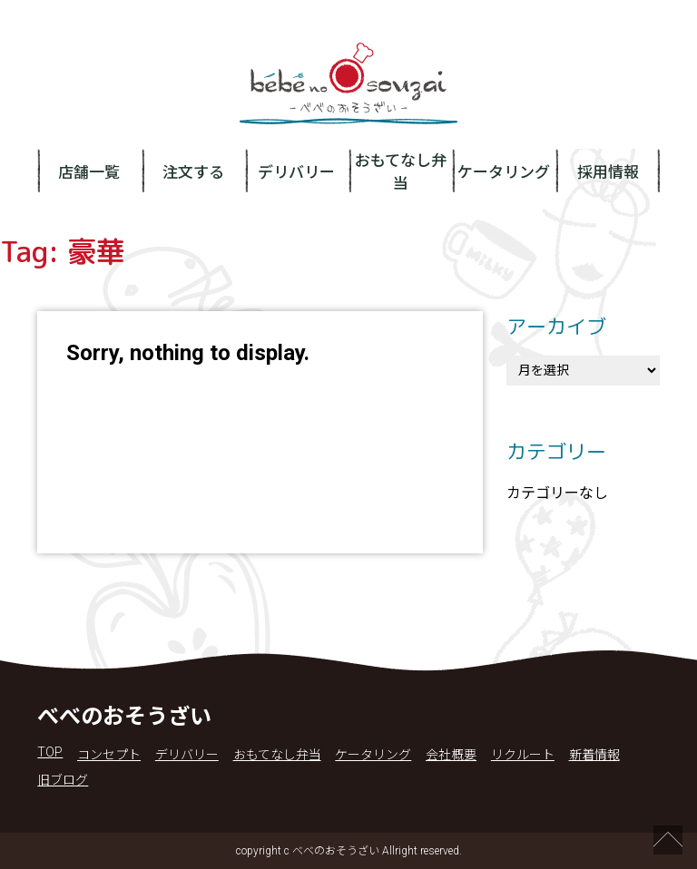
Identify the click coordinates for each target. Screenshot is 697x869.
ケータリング (503, 172)
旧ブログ (62, 780)
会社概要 (451, 754)
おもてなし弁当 (401, 171)
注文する (193, 172)
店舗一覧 (89, 172)
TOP (50, 752)
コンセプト (109, 754)
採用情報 (608, 172)
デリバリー (296, 172)
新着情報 (594, 754)
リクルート (523, 754)
